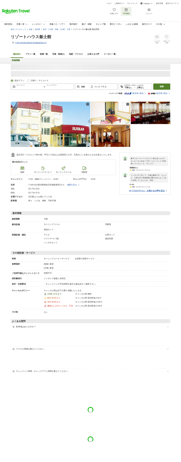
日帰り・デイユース (40, 81)
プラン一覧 (30, 54)
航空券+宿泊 (134, 93)
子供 (103, 87)
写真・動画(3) (58, 54)
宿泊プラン (19, 81)
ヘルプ (108, 3)
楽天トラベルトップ (18, 29)
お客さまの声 (93, 54)
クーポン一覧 (110, 54)
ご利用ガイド (119, 3)
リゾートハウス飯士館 (31, 37)
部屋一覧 (44, 54)
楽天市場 (159, 3)
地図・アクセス (76, 54)
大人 (96, 87)
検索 (162, 86)
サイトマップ (132, 3)
